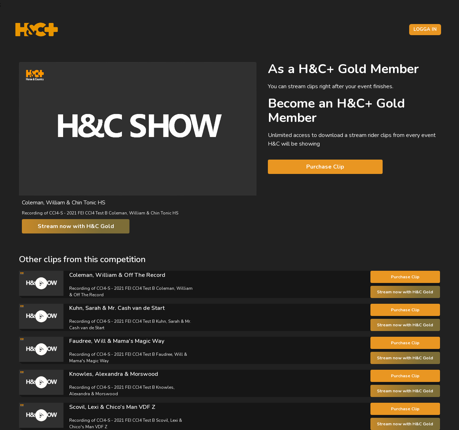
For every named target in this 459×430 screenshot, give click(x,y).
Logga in (425, 29)
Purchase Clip (325, 167)
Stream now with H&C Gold (76, 226)
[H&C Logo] (36, 29)
